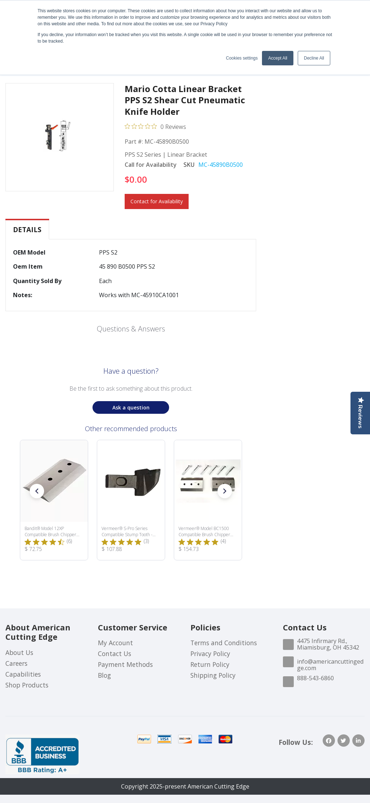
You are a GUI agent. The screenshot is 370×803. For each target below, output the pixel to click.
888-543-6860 (315, 678)
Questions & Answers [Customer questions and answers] (131, 329)
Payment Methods (125, 664)
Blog (104, 675)
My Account (115, 642)
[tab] (27, 229)
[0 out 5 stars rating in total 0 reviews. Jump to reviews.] (155, 126)
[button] (37, 491)
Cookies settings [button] (242, 58)
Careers (16, 663)
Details (27, 229)
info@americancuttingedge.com (330, 664)
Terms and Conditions (223, 642)
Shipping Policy (213, 675)
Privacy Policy (210, 653)
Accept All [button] (277, 58)
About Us (19, 652)
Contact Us (114, 653)
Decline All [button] (314, 58)
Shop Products (26, 685)
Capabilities (23, 674)
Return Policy (209, 664)
